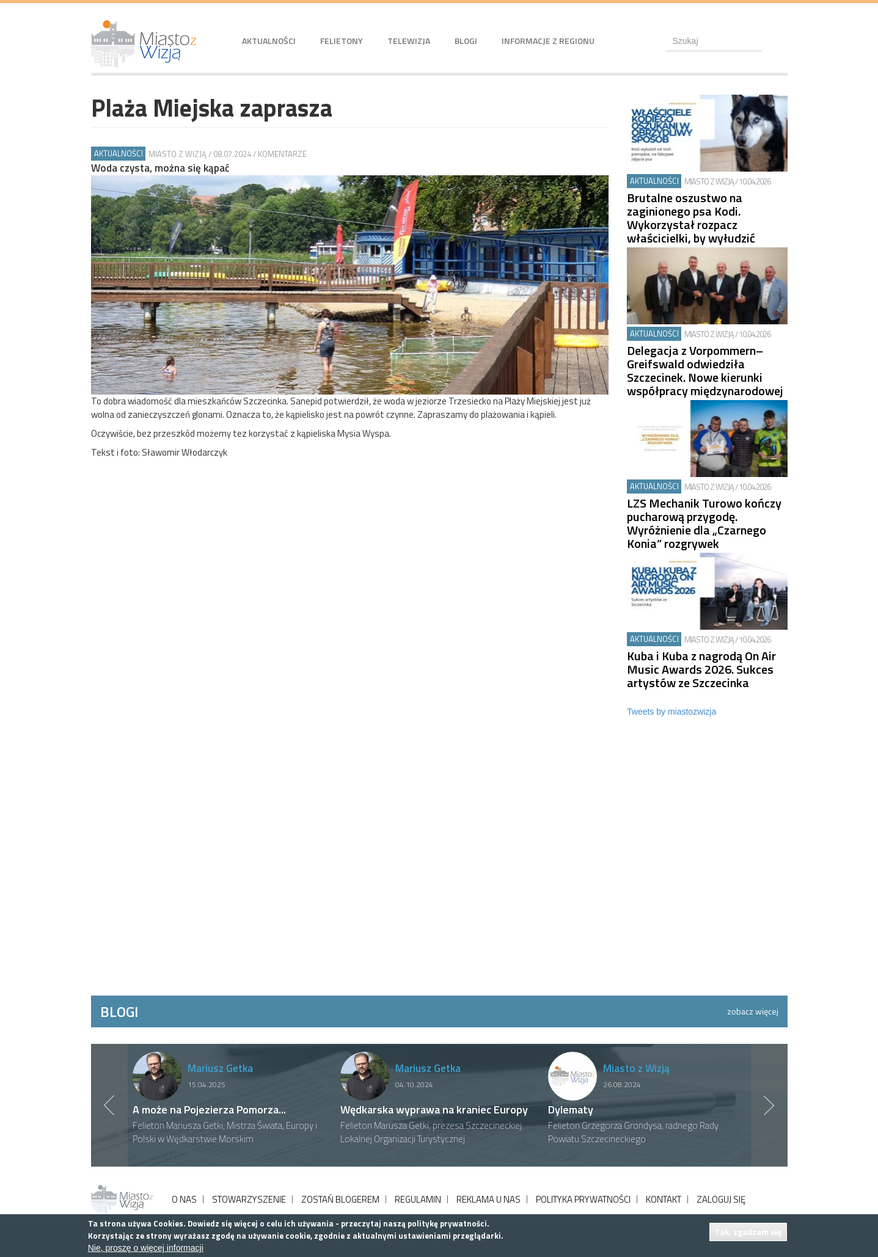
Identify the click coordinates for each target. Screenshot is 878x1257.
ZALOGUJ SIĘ (721, 1199)
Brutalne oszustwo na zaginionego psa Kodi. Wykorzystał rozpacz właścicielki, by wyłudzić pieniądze (691, 224)
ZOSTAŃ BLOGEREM (340, 1199)
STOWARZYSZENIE (249, 1199)
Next (769, 1105)
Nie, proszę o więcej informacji (145, 1248)
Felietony (341, 40)
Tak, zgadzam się (748, 1231)
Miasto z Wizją (177, 154)
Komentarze (282, 154)
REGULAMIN (418, 1199)
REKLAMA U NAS (488, 1199)
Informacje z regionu (548, 40)
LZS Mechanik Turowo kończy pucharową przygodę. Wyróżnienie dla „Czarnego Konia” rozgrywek (704, 523)
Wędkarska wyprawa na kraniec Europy (434, 1109)
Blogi (466, 40)
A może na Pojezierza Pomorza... (209, 1109)
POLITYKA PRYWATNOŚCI (583, 1199)
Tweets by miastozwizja (671, 711)
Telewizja (408, 40)
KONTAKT (663, 1199)
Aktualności (269, 40)
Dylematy (570, 1109)
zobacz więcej (752, 1011)
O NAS (184, 1199)
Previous (109, 1105)
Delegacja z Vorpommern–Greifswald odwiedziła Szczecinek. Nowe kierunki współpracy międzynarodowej (705, 371)
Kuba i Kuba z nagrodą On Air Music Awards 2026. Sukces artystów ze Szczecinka (701, 669)
